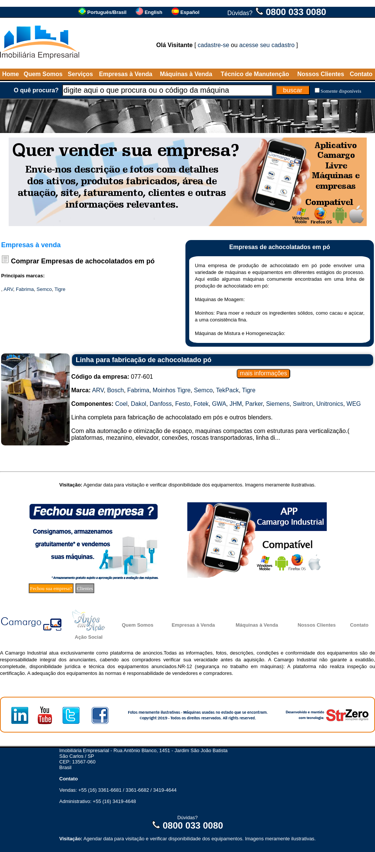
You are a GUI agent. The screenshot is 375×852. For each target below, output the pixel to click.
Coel (121, 404)
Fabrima (25, 289)
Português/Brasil (107, 12)
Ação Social (89, 637)
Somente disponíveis (341, 91)
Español (190, 12)
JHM (236, 404)
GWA (219, 404)
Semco (44, 289)
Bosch (115, 390)
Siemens (277, 404)
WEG (353, 404)
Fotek (201, 404)
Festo (182, 404)
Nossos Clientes (320, 74)
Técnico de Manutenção (255, 74)
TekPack (227, 390)
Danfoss (161, 404)
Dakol (138, 404)
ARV (8, 289)
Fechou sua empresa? (51, 588)
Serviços (80, 74)
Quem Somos (43, 74)
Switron (303, 404)
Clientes (85, 588)
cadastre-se (214, 45)
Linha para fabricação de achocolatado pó (143, 360)
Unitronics (329, 404)
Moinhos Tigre (172, 390)
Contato (361, 74)
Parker (254, 404)
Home (10, 74)
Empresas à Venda (125, 74)
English (153, 12)
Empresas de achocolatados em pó (98, 261)
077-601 (112, 376)
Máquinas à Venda (186, 74)
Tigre (59, 289)
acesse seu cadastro (267, 45)
